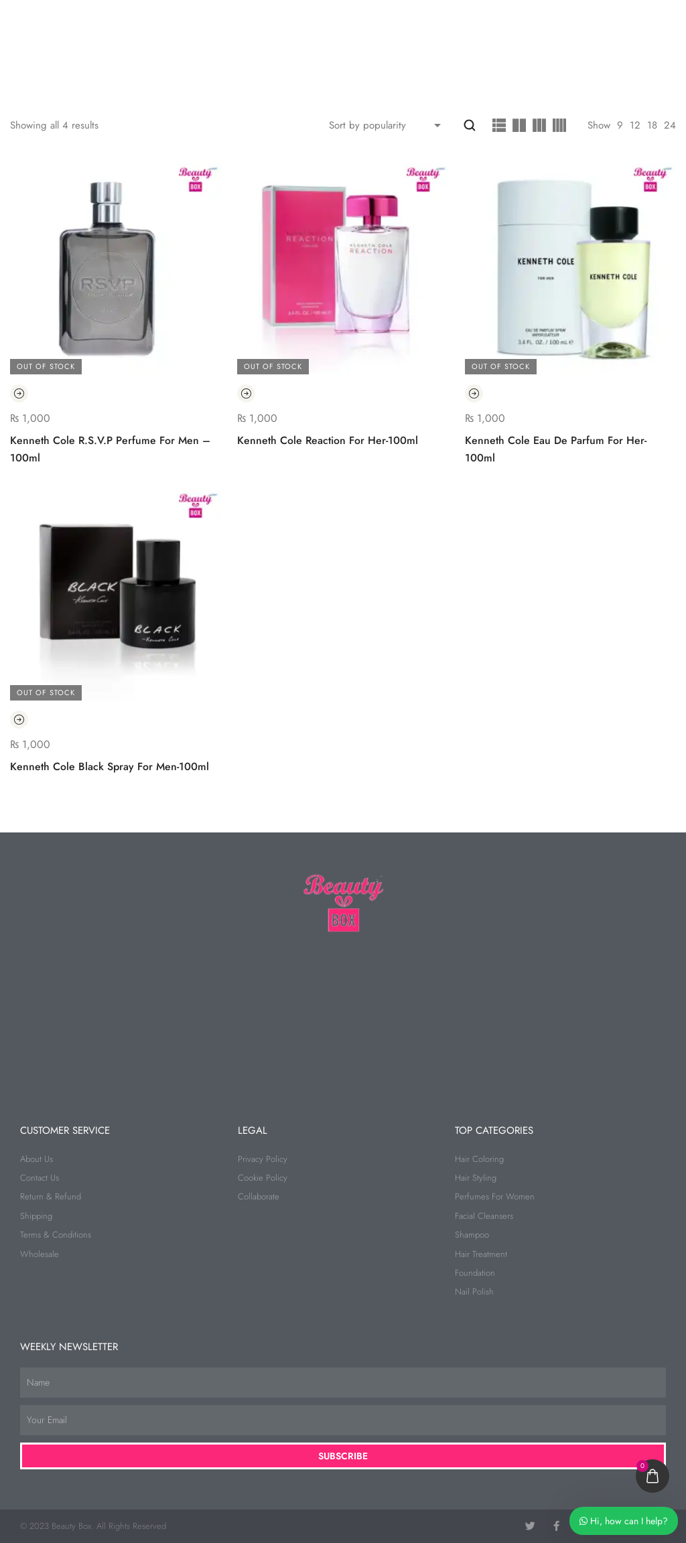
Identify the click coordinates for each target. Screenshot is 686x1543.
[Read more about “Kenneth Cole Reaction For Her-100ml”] (246, 393)
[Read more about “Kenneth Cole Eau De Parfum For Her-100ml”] (474, 393)
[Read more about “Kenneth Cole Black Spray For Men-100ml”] (19, 720)
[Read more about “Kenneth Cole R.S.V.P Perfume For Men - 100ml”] (19, 393)
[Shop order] (388, 125)
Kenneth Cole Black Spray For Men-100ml (109, 766)
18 (652, 125)
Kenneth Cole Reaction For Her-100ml (328, 440)
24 (670, 125)
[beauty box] (343, 1015)
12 (635, 125)
